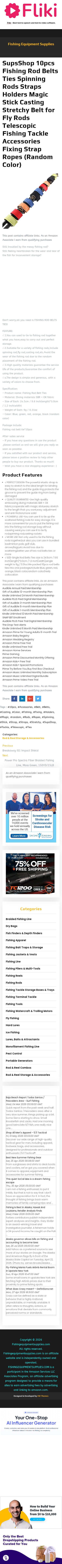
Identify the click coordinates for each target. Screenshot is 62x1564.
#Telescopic (17, 727)
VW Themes (42, 1396)
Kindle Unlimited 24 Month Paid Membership (28, 595)
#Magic (4, 717)
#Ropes (36, 717)
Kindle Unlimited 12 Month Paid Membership (27, 613)
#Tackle (4, 727)
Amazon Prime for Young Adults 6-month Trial (29, 632)
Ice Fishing (12, 1032)
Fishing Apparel (16, 940)
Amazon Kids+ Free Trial (16, 661)
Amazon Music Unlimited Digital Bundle (25, 676)
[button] (31, 55)
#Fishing (26, 712)
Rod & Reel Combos (18, 1067)
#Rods (26, 717)
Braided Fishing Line (18, 919)
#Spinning (48, 717)
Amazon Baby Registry (15, 635)
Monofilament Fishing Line (22, 1046)
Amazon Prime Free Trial (16, 643)
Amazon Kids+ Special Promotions (22, 665)
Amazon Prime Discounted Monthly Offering (28, 657)
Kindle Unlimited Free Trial (17, 646)
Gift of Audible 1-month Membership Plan (26, 610)
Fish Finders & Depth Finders (24, 933)
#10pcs (12, 707)
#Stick (3, 722)
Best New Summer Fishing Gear (23, 1157)
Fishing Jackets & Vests (21, 954)
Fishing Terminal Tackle (21, 997)
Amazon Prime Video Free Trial (20, 679)
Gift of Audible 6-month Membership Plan (27, 606)
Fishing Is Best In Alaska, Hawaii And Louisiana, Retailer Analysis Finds (25, 1209)
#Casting (5, 712)
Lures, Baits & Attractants (22, 1039)
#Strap (13, 722)
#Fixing (37, 712)
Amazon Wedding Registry (18, 639)
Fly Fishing (12, 1018)
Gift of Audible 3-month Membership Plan (27, 602)
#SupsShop (49, 722)
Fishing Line (13, 961)
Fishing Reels (14, 975)
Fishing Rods (14, 982)
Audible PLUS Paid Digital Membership (24, 599)
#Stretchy (35, 722)
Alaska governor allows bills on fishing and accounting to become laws (29, 1240)
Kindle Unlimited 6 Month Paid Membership (27, 628)
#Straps (23, 722)
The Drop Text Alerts (14, 624)
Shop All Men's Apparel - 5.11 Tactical (26, 1132)
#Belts (46, 707)
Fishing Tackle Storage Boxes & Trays (30, 990)
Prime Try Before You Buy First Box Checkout (28, 668)
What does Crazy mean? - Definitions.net (29, 1288)
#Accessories (25, 707)
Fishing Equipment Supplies (31, 44)
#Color (16, 712)
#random (15, 717)
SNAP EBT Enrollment (14, 617)
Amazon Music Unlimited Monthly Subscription (29, 672)
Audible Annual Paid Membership (21, 588)
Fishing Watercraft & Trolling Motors (29, 1011)
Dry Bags (11, 926)
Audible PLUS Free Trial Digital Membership (27, 621)
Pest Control (14, 1053)
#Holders (48, 712)
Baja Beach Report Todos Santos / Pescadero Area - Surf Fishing (25, 1099)
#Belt (37, 707)
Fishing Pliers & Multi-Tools (23, 968)
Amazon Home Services (16, 650)
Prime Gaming (10, 654)
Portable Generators (19, 1060)
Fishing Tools (14, 1004)
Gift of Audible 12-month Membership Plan (27, 591)
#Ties (28, 727)
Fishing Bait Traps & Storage (24, 947)
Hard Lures (13, 1025)
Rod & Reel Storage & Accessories (23, 738)
